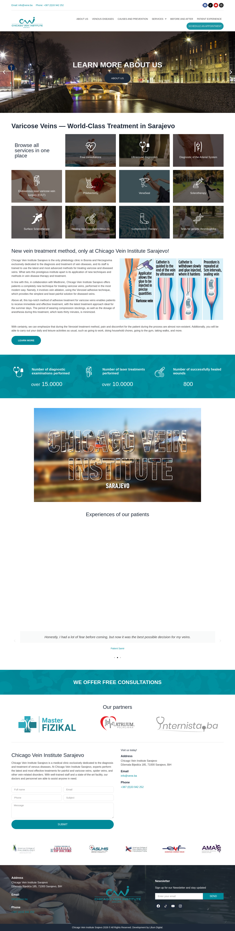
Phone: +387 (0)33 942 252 (50, 5)
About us (82, 19)
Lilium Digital (155, 927)
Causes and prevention (133, 19)
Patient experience (209, 19)
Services (159, 19)
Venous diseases (103, 19)
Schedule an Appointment (205, 26)
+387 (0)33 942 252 (132, 787)
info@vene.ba (129, 775)
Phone (125, 782)
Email (125, 771)
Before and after (181, 19)
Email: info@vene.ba (21, 5)
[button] (190, 5)
